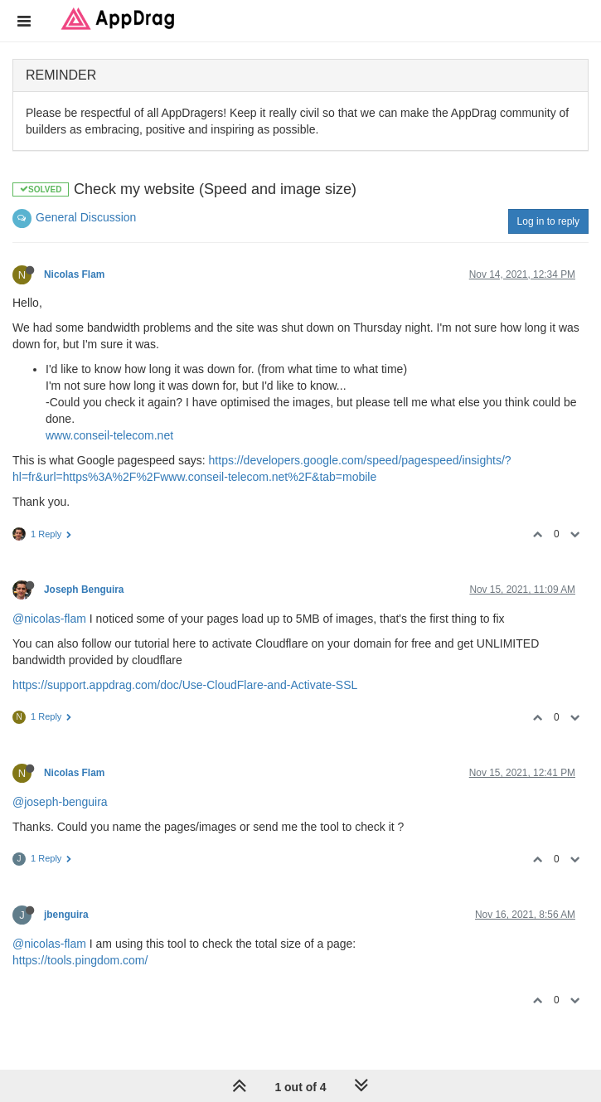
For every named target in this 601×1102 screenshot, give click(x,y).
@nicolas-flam (49, 618)
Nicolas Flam (74, 274)
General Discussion (86, 217)
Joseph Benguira (84, 589)
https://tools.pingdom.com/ (80, 960)
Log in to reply (548, 221)
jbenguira (66, 914)
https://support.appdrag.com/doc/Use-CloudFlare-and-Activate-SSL (184, 685)
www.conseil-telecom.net (109, 435)
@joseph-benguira (60, 801)
